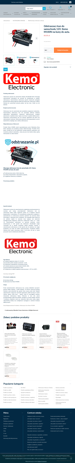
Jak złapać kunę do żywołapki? (34, 426)
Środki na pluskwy (7, 387)
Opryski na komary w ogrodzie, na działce (37, 434)
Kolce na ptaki (41, 401)
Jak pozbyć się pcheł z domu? (57, 421)
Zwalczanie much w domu (56, 431)
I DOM (45, 13)
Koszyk (70, 8)
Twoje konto (60, 9)
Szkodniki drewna (60, 390)
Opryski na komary (25, 395)
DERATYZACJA (54, 13)
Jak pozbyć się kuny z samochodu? (35, 431)
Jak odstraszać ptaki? (32, 447)
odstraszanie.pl (13, 8)
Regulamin (5, 418)
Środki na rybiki (7, 390)
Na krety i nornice (42, 396)
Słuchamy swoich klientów (17, 2)
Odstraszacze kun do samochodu (61, 403)
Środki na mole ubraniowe (9, 399)
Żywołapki (58, 397)
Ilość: (46, 50)
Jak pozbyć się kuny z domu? (34, 428)
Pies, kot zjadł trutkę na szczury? (35, 449)
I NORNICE (26, 13)
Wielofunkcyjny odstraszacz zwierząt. (36, 20)
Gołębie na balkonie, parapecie (34, 444)
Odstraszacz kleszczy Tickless (45, 387)
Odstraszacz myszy (42, 393)
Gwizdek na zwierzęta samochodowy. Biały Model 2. (10, 365)
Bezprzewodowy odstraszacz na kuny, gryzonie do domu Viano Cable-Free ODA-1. (63, 335)
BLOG (57, 2)
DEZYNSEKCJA (7, 13)
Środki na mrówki (7, 392)
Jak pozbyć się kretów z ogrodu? (35, 423)
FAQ (4, 431)
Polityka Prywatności (42, 461)
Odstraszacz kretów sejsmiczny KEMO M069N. (28, 334)
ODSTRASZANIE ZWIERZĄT (19, 20)
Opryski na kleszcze (25, 392)
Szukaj (44, 8)
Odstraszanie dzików (43, 403)
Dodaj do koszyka (62, 50)
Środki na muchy (7, 402)
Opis (5, 69)
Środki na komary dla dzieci (27, 399)
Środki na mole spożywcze (9, 397)
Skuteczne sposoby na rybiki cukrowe (59, 428)
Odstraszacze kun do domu (62, 399)
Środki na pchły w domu (9, 395)
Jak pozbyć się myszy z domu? (34, 421)
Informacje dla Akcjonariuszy (10, 438)
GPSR (4, 428)
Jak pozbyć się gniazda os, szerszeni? (36, 439)
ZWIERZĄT (36, 13)
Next (36, 38)
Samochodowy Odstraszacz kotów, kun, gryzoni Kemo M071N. (45, 335)
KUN (65, 13)
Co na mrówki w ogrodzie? (56, 426)
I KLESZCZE (17, 13)
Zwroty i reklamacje (8, 426)
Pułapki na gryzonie (60, 395)
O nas (4, 433)
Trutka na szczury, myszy (62, 392)
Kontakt (5, 436)
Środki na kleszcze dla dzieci (27, 402)
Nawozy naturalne (60, 387)
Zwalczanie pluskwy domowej (57, 416)
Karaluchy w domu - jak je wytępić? (59, 418)
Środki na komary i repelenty (28, 397)
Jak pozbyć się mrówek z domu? (58, 423)
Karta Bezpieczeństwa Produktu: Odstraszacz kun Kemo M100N (19, 305)
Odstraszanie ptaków (43, 398)
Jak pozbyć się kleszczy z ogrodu (35, 437)
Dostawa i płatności (8, 423)
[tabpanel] (21, 37)
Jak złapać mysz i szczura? (33, 418)
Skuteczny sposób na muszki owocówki (37, 442)
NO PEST (23, 387)
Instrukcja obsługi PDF (8, 273)
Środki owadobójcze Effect (27, 390)
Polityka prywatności (8, 421)
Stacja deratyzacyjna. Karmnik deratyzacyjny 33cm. (10, 335)
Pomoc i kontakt (50, 9)
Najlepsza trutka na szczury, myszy (35, 416)
